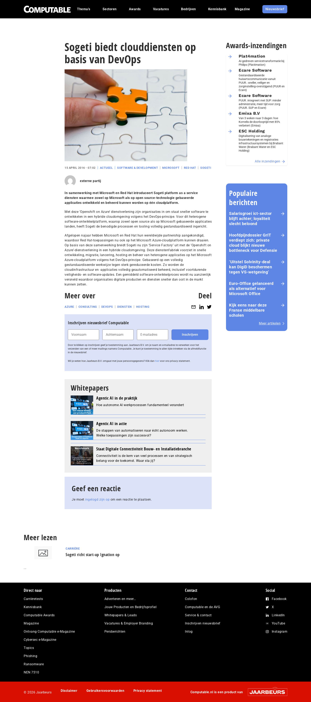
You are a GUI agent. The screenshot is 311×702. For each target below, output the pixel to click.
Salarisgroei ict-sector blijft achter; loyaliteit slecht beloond (250, 218)
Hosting (143, 306)
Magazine (31, 623)
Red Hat (190, 167)
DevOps (107, 306)
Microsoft (171, 167)
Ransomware (34, 664)
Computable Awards (39, 615)
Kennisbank (33, 607)
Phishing (30, 656)
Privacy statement (147, 691)
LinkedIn (278, 615)
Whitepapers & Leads (120, 615)
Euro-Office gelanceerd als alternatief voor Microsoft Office (251, 288)
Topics (29, 648)
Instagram (280, 631)
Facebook (279, 599)
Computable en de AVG (202, 607)
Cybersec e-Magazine (40, 640)
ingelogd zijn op (97, 499)
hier (157, 361)
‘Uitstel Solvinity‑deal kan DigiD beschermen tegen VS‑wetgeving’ (250, 266)
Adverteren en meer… (120, 599)
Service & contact (198, 615)
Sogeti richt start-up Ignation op (93, 554)
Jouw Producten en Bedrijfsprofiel (130, 607)
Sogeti (205, 167)
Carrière (73, 548)
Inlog (189, 631)
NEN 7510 (31, 672)
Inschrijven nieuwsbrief (202, 623)
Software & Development (137, 167)
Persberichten (114, 631)
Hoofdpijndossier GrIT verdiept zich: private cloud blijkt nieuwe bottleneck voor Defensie (253, 243)
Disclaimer (69, 691)
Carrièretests (33, 599)
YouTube (278, 623)
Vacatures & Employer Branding (128, 623)
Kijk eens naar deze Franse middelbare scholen (248, 310)
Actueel (106, 167)
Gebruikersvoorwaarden (105, 691)
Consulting (87, 306)
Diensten (124, 306)
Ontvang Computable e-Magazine (49, 631)
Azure (69, 306)
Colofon (191, 599)
